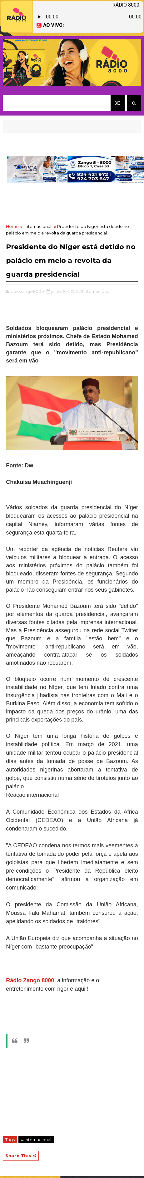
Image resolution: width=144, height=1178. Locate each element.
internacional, (97, 291)
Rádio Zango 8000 (30, 980)
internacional (38, 226)
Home (12, 226)
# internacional (36, 1139)
